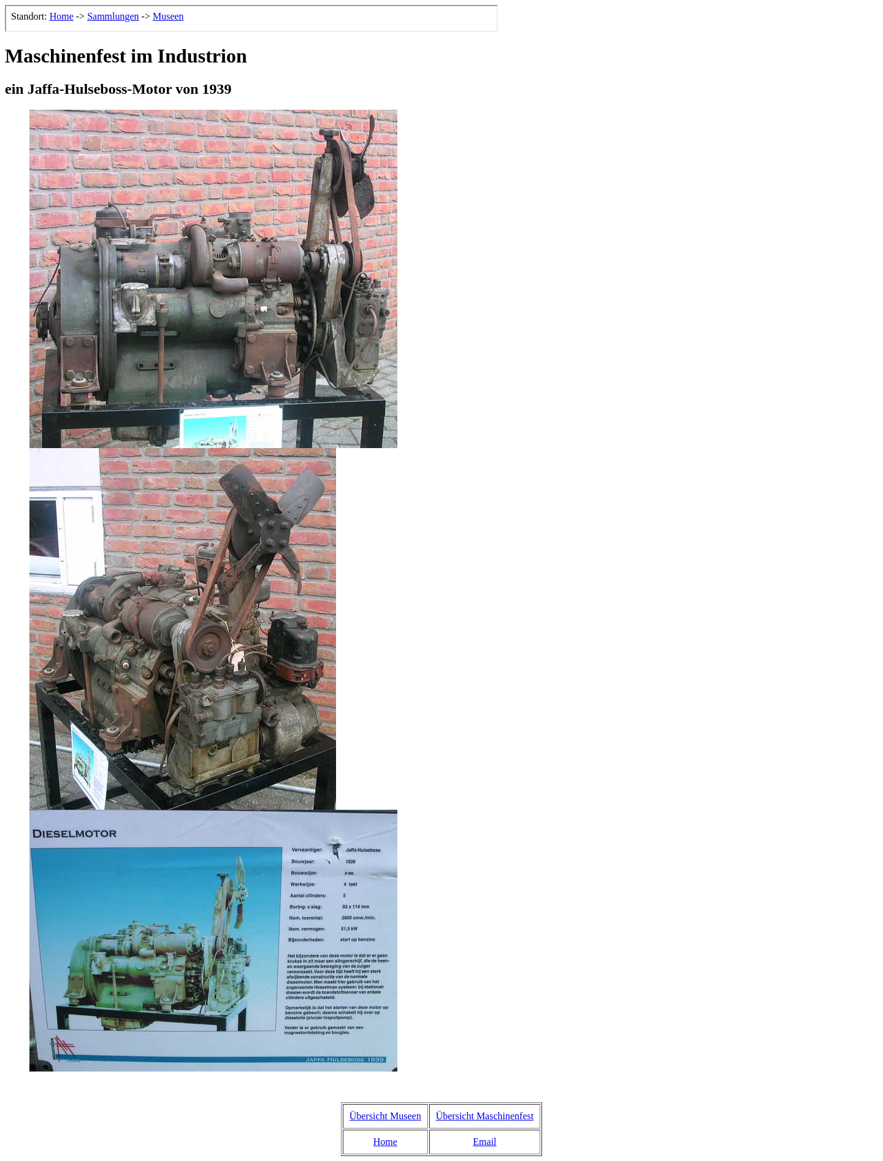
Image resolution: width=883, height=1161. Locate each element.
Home (385, 1141)
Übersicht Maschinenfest (485, 1116)
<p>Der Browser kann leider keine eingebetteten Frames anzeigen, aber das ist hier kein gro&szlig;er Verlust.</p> (251, 18)
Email (484, 1141)
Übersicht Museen (385, 1116)
